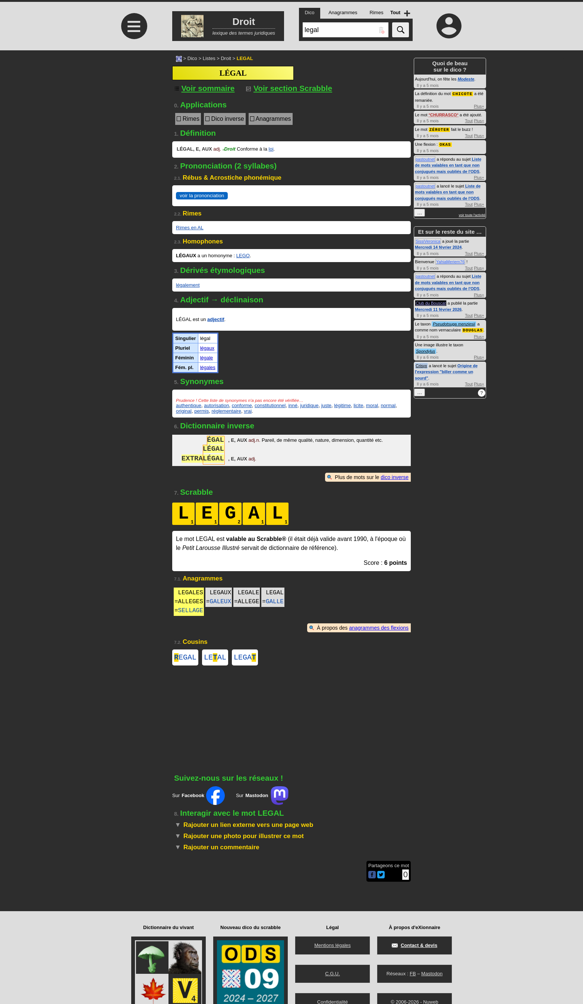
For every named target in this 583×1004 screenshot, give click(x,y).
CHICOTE (462, 93)
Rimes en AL (190, 227)
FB (413, 973)
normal (388, 405)
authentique (188, 405)
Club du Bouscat (431, 302)
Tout (469, 120)
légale (206, 358)
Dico (192, 58)
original (184, 411)
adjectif (215, 319)
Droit (226, 58)
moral (372, 405)
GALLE (275, 602)
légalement (188, 285)
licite (358, 405)
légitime (342, 405)
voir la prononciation (202, 195)
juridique (309, 405)
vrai (248, 411)
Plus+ (479, 106)
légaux (207, 348)
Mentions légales (332, 945)
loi (271, 149)
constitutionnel (270, 405)
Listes (209, 58)
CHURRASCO (443, 114)
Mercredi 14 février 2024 (438, 246)
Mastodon (431, 973)
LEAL (215, 658)
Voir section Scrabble (289, 88)
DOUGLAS (473, 328)
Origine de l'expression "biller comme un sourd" (446, 370)
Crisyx (421, 364)
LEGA (245, 658)
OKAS (445, 143)
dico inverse (395, 477)
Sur (198, 797)
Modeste (466, 79)
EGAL (185, 658)
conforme (242, 405)
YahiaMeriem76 (450, 260)
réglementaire (226, 411)
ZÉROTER (439, 129)
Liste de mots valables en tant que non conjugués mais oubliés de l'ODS (448, 164)
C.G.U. (332, 973)
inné (292, 405)
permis (201, 411)
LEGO (243, 255)
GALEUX (220, 602)
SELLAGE (190, 611)
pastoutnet (425, 158)
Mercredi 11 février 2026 (438, 308)
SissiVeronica (428, 240)
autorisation (216, 405)
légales (207, 367)
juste (326, 405)
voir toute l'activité (472, 214)
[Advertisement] (133, 112)
